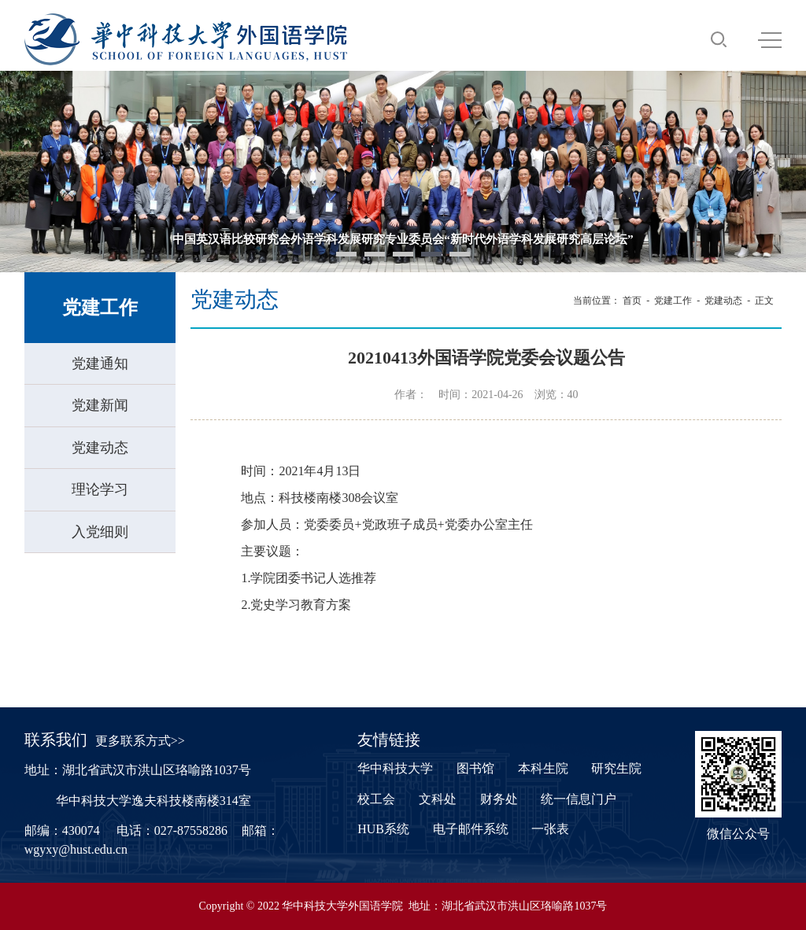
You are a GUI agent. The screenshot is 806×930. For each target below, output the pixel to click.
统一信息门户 (578, 799)
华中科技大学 (395, 768)
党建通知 (100, 363)
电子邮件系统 (470, 829)
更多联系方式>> (140, 740)
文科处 (438, 799)
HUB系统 (383, 829)
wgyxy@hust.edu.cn (76, 849)
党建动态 (100, 448)
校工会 (376, 799)
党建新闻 (100, 405)
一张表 (550, 829)
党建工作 (673, 300)
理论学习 (100, 489)
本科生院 (543, 768)
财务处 (499, 799)
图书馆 (475, 768)
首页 (632, 300)
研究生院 (616, 768)
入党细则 (100, 532)
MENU (770, 40)
